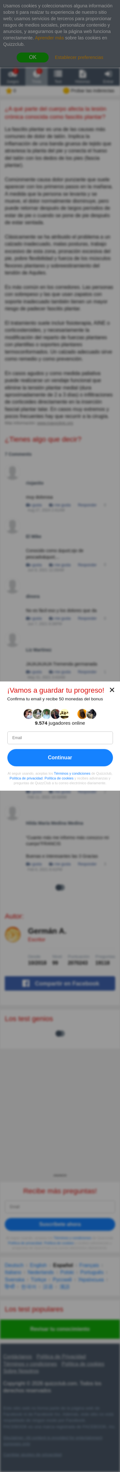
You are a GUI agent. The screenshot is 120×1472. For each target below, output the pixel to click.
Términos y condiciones (72, 773)
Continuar (60, 757)
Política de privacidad (26, 778)
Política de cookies (59, 778)
